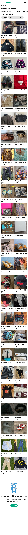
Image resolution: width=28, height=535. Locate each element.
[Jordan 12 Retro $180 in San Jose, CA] (20, 339)
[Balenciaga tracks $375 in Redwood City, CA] (7, 248)
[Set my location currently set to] (7, 14)
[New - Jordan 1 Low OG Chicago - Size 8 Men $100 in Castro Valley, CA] (20, 430)
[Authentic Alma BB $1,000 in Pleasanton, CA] (7, 321)
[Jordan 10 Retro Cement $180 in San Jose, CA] (20, 302)
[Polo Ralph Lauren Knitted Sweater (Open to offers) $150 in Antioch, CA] (7, 30)
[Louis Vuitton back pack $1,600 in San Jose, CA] (7, 157)
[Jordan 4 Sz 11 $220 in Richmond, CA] (7, 175)
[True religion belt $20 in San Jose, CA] (20, 139)
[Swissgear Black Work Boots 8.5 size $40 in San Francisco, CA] (7, 84)
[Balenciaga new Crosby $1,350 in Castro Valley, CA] (20, 102)
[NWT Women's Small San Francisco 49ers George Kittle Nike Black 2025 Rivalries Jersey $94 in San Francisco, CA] (7, 393)
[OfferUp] (7, 2)
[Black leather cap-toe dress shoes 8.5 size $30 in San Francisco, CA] (20, 48)
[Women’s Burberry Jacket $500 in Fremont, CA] (7, 48)
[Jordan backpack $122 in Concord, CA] (7, 357)
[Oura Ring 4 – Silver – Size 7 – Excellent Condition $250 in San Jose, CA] (20, 230)
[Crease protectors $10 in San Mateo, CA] (7, 430)
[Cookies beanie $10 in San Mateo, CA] (7, 411)
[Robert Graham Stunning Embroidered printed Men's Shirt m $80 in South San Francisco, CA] (20, 212)
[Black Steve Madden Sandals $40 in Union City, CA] (7, 375)
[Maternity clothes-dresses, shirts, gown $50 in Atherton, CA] (20, 266)
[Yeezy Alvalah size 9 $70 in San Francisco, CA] (20, 375)
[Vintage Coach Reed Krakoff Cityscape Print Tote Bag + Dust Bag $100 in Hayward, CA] (20, 175)
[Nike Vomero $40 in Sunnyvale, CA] (20, 193)
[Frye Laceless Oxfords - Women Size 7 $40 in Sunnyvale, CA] (7, 139)
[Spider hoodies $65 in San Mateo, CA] (20, 466)
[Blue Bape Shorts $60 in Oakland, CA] (7, 66)
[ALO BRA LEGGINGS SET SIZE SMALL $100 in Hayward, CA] (7, 466)
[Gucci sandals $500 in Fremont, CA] (20, 393)
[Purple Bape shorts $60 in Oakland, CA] (20, 66)
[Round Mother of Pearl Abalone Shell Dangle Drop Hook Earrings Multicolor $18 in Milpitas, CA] (7, 193)
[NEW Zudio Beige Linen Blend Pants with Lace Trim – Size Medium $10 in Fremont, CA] (7, 102)
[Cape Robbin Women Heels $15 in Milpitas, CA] (7, 266)
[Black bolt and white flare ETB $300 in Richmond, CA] (7, 230)
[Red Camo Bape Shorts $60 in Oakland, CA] (20, 84)
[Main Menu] (2, 2)
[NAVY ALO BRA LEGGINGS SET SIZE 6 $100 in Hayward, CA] (20, 448)
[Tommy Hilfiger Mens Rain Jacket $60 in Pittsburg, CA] (7, 121)
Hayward (4, 5)
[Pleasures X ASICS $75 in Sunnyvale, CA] (7, 212)
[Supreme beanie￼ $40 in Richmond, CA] (20, 284)
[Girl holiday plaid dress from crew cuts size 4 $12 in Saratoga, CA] (20, 321)
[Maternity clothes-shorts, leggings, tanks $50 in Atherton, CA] (7, 302)
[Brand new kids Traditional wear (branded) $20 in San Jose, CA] (20, 157)
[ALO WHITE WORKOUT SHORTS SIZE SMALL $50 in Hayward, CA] (7, 448)
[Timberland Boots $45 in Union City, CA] (20, 357)
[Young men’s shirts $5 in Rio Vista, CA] (7, 284)
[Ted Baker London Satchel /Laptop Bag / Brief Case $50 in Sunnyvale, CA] (20, 121)
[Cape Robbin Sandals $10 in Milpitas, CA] (20, 248)
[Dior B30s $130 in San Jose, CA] (20, 30)
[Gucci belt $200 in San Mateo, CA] (20, 411)
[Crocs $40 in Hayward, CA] (7, 339)
